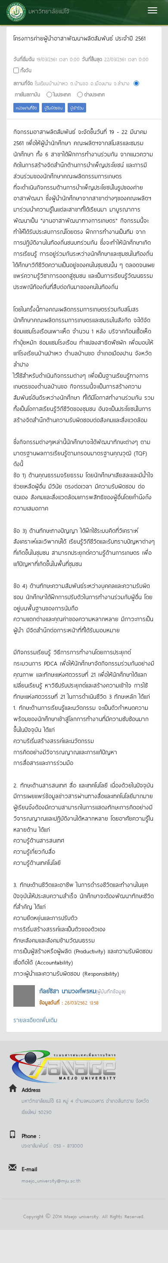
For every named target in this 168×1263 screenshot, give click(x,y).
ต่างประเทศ (94, 94)
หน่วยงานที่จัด (26, 107)
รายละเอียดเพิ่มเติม (35, 1019)
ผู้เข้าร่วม (77, 107)
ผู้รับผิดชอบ (53, 107)
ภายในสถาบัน (27, 94)
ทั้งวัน (25, 70)
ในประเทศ (62, 94)
